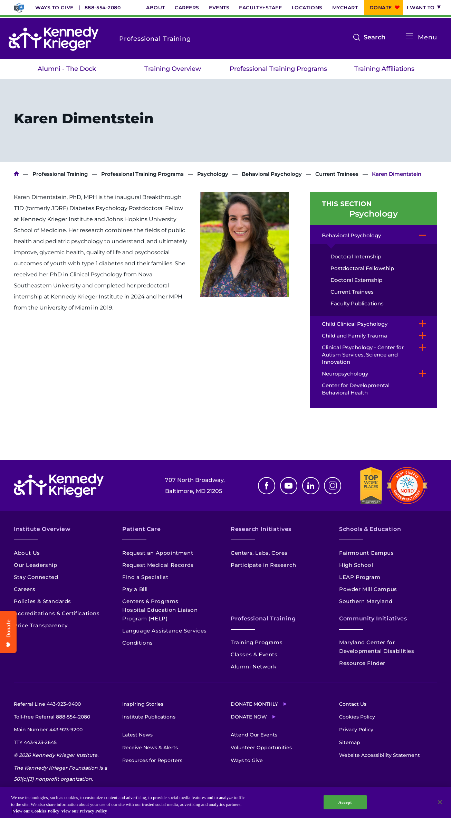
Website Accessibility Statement (379, 755)
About (155, 7)
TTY (35, 742)
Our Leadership (35, 565)
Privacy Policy (356, 729)
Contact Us (352, 704)
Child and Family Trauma (354, 335)
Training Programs (256, 642)
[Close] (440, 802)
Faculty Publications (357, 303)
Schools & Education (370, 529)
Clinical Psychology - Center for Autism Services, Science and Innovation (363, 354)
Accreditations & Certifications (57, 613)
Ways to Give (54, 7)
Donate (381, 7)
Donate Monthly (254, 704)
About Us (27, 553)
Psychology (212, 174)
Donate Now (249, 717)
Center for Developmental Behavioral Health (356, 389)
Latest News (137, 735)
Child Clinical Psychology (354, 324)
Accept (345, 802)
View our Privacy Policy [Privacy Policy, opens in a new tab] (84, 811)
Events (219, 7)
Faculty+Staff (260, 7)
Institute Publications (148, 717)
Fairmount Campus (366, 553)
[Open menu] (409, 36)
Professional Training (60, 174)
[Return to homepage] (53, 39)
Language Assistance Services (164, 630)
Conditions (137, 642)
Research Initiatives (261, 529)
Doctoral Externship (356, 280)
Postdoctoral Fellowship (362, 268)
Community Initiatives (373, 618)
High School (356, 565)
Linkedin (310, 485)
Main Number (48, 729)
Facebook (266, 485)
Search (374, 37)
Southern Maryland (365, 601)
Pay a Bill (135, 589)
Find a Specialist (145, 577)
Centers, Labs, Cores (259, 553)
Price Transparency (41, 625)
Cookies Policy (357, 717)
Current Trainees (336, 174)
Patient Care (141, 529)
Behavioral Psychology (272, 174)
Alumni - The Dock (67, 69)
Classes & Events (254, 654)
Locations (307, 7)
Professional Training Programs (278, 69)
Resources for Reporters (152, 760)
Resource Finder (362, 663)
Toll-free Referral (52, 716)
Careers (187, 7)
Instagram (332, 485)
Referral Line (47, 704)
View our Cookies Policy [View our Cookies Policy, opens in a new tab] (36, 811)
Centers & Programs (150, 601)
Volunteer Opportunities (261, 747)
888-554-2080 (103, 7)
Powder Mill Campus (368, 589)
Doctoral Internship (355, 256)
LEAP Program (359, 577)
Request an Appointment (157, 553)
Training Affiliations (384, 69)
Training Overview (172, 69)
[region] (225, 802)
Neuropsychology (345, 373)
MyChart (345, 7)
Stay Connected (36, 577)
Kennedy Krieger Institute (16, 174)
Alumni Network (253, 666)
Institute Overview (42, 529)
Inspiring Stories (142, 704)
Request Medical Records (158, 565)
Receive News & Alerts (150, 747)
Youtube (288, 485)
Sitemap (349, 742)
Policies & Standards (42, 601)
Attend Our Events (254, 735)
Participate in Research (263, 565)
